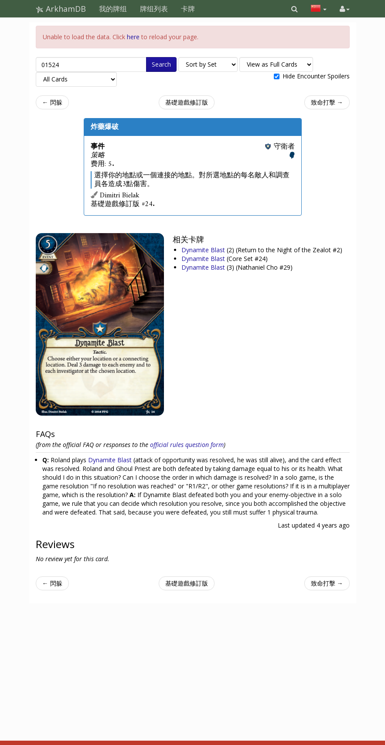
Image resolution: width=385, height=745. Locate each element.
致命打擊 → (327, 102)
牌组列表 (154, 9)
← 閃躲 (52, 102)
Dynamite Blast (204, 250)
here (133, 37)
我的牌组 (113, 9)
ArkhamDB (61, 8)
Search (161, 64)
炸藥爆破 (105, 127)
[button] (294, 8)
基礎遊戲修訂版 (186, 102)
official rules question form (187, 444)
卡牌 (188, 9)
